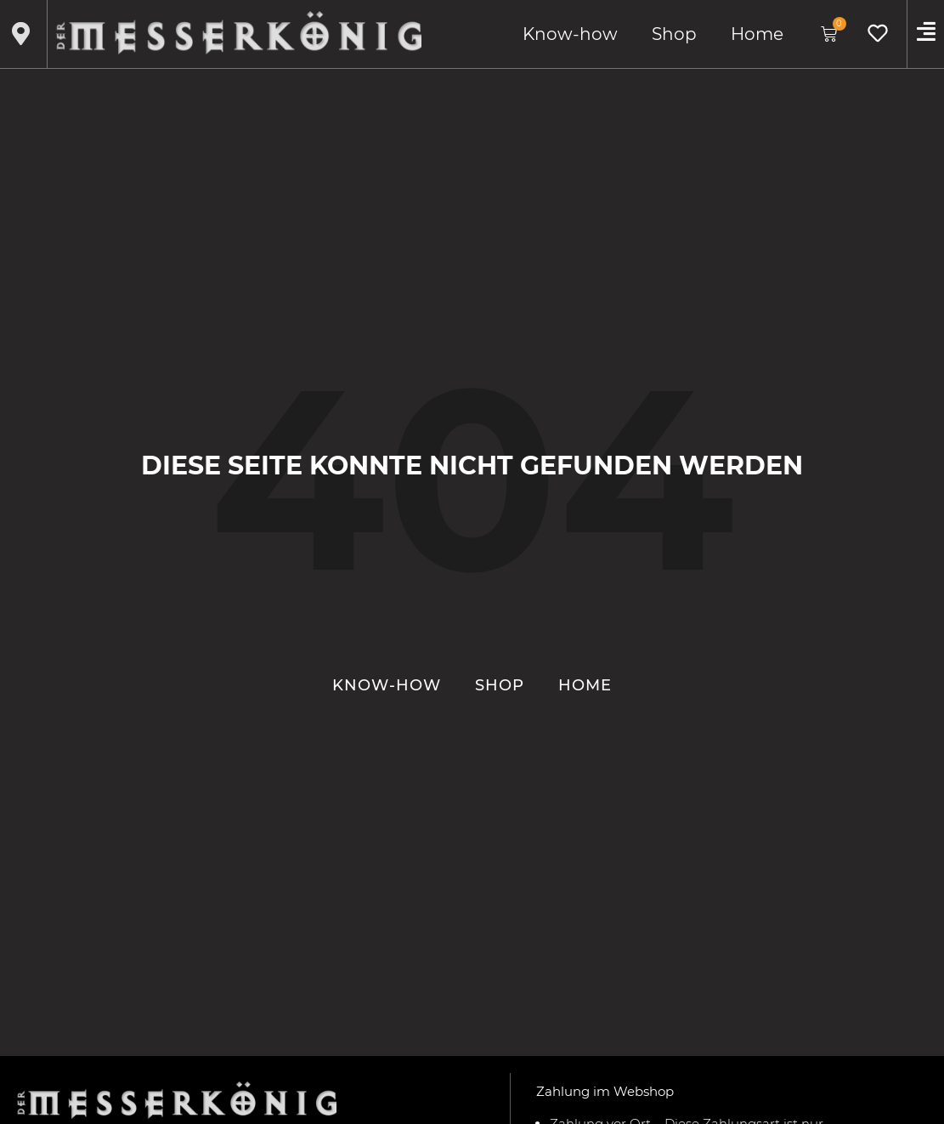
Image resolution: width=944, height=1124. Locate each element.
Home (757, 34)
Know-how (570, 34)
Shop (674, 34)
